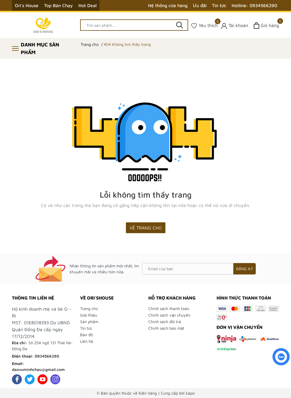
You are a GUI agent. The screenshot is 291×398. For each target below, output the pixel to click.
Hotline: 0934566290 (254, 5)
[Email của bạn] (199, 268)
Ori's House (26, 5)
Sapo (190, 393)
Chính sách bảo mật (166, 328)
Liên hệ (86, 341)
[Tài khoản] (234, 25)
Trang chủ (89, 308)
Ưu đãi (200, 5)
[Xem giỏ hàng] (266, 25)
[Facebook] (17, 379)
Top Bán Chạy (58, 5)
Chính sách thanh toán (168, 308)
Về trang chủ (146, 227)
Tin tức (219, 5)
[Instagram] (55, 379)
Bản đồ (86, 334)
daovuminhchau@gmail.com (38, 369)
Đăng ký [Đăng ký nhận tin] (244, 268)
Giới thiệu (88, 315)
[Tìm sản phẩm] (134, 25)
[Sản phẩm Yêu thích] (204, 25)
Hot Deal (87, 5)
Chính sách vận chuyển (169, 315)
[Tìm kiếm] (179, 25)
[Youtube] (42, 379)
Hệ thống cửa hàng (168, 5)
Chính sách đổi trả (164, 321)
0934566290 (47, 356)
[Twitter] (30, 379)
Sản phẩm (89, 321)
